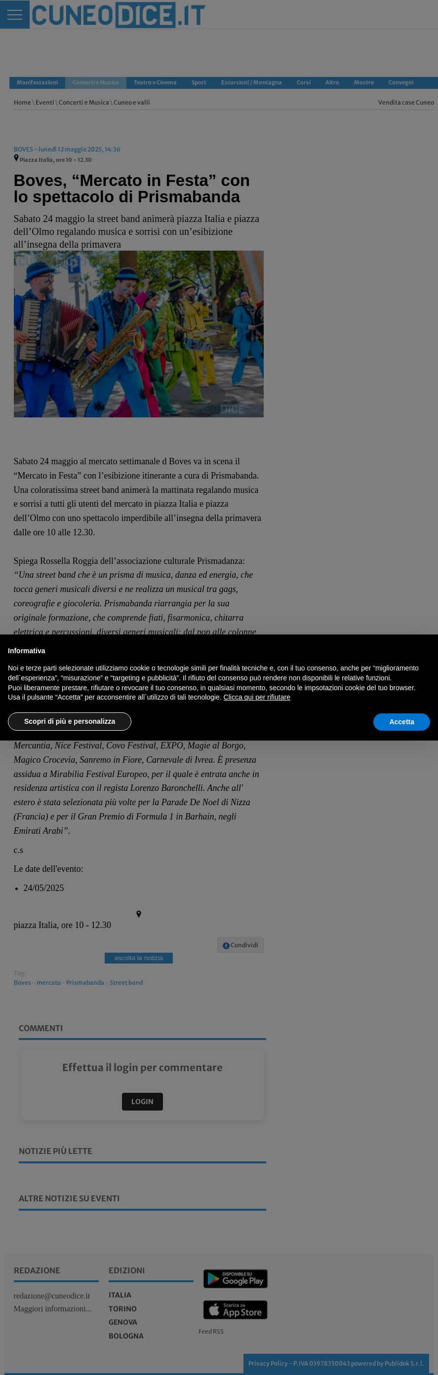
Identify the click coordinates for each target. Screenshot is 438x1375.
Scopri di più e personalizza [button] (69, 721)
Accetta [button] (401, 722)
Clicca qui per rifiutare (257, 697)
